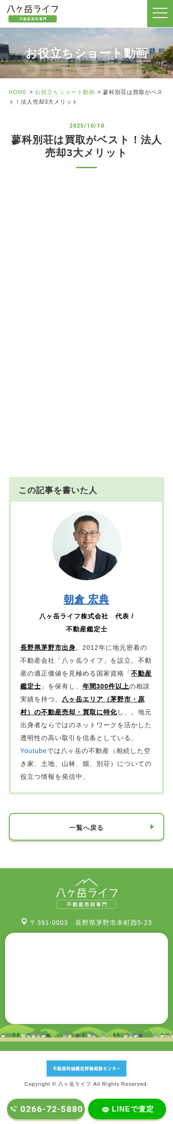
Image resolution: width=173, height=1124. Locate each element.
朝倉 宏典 (86, 599)
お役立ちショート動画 (65, 92)
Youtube (33, 750)
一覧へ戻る (86, 827)
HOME (18, 92)
